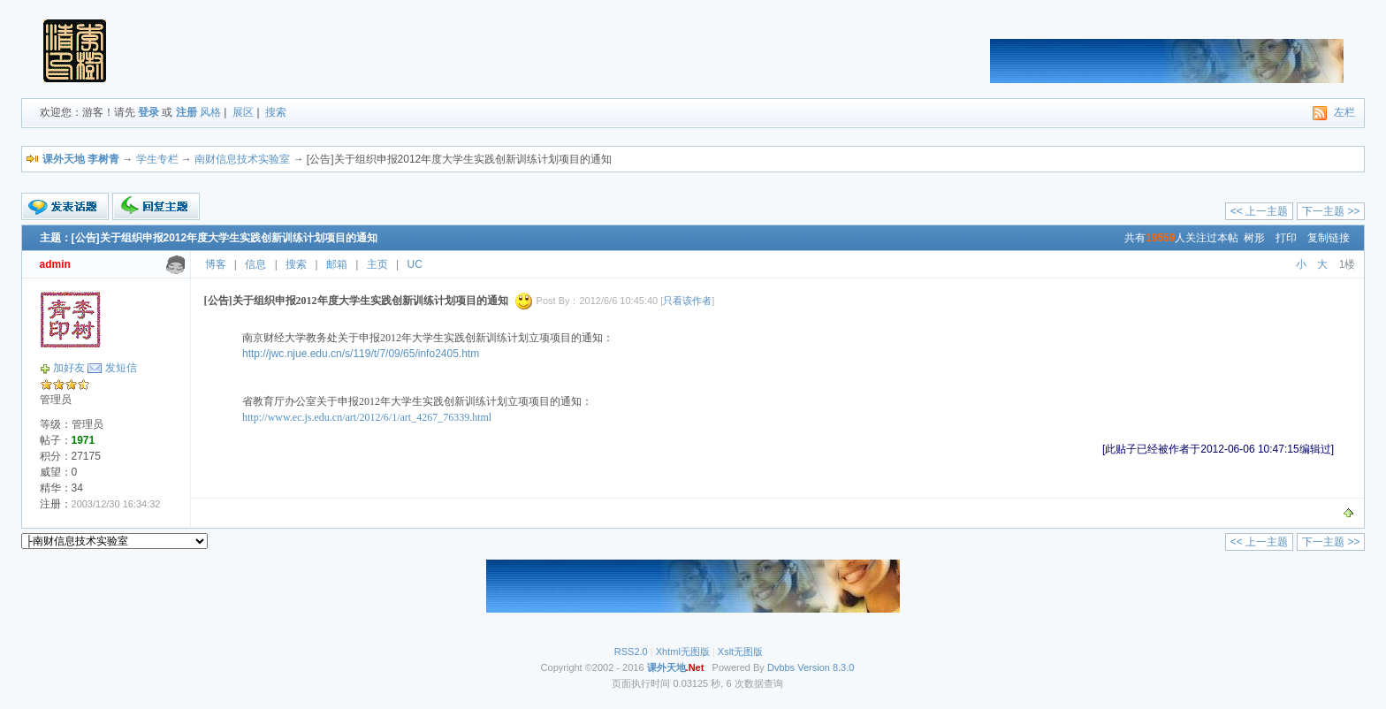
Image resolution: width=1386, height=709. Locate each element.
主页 (377, 264)
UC (415, 264)
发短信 (121, 368)
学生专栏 (157, 159)
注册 (186, 112)
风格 (210, 112)
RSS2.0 (631, 651)
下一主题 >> (1330, 211)
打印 (1286, 238)
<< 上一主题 (1259, 211)
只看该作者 (687, 300)
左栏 (1344, 112)
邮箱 (336, 264)
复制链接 (1328, 238)
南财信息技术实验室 (242, 159)
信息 (255, 264)
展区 (243, 112)
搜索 (275, 112)
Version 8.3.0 (825, 667)
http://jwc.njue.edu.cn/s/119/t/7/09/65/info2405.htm (360, 353)
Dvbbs (781, 667)
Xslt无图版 (740, 651)
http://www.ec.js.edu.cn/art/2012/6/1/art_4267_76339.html (366, 417)
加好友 (69, 368)
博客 (215, 264)
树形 (1254, 238)
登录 (148, 112)
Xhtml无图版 (683, 651)
